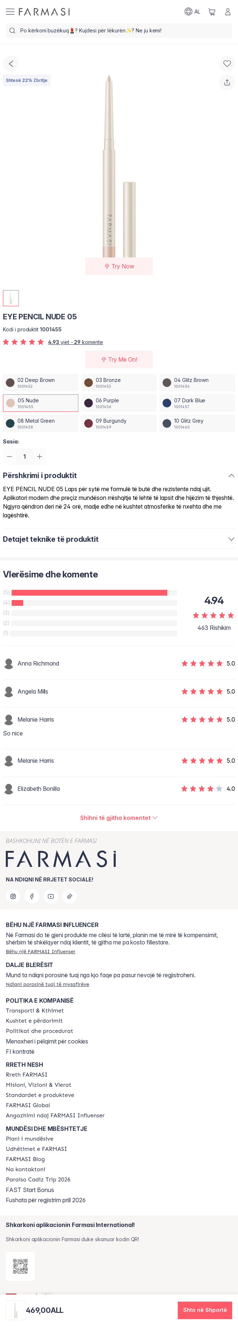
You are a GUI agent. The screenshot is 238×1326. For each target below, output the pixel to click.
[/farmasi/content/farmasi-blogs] (25, 1159)
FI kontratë (20, 1051)
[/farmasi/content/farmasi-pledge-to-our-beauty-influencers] (55, 1115)
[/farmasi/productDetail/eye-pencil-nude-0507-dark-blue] (197, 403)
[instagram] (13, 896)
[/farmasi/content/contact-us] (25, 1169)
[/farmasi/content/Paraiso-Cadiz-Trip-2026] (38, 1179)
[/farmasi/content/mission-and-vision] (38, 1085)
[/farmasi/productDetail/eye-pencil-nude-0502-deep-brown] (40, 382)
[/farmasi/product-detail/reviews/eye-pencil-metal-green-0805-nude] (119, 818)
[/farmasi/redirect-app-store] (20, 1266)
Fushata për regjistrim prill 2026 (46, 1200)
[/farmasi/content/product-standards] (40, 1095)
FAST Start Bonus (30, 1189)
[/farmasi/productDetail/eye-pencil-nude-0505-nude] (40, 403)
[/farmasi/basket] (212, 11)
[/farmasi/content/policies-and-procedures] (39, 1031)
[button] (205, 1310)
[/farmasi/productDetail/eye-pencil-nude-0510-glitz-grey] (197, 423)
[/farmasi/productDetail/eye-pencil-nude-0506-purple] (119, 403)
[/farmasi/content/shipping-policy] (35, 1010)
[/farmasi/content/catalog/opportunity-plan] (29, 1139)
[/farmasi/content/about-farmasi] (27, 1074)
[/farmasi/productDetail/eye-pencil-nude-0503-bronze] (119, 382)
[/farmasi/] (44, 12)
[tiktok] (69, 896)
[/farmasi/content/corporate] (28, 1105)
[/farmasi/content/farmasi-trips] (36, 1149)
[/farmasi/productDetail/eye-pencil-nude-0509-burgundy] (119, 423)
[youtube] (51, 896)
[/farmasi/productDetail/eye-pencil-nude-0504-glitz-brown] (197, 382)
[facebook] (32, 896)
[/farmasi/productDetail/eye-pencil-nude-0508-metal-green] (40, 423)
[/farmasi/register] (40, 951)
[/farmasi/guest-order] (47, 984)
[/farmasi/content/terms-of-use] (34, 1021)
